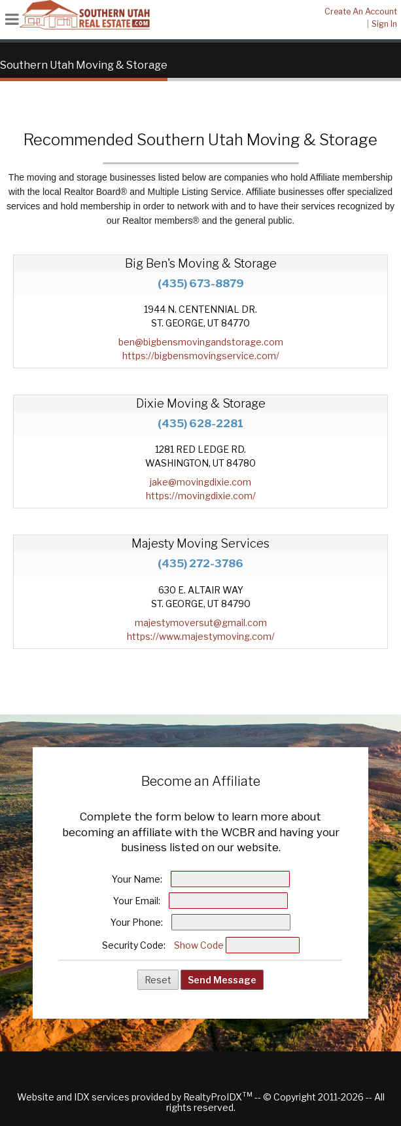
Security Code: (134, 945)
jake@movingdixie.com (200, 481)
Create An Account (360, 11)
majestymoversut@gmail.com (201, 622)
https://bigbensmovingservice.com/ (200, 355)
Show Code (199, 945)
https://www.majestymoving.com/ (201, 636)
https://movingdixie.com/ (201, 495)
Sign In (384, 24)
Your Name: (137, 879)
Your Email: (136, 900)
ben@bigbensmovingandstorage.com (200, 341)
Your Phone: (137, 922)
